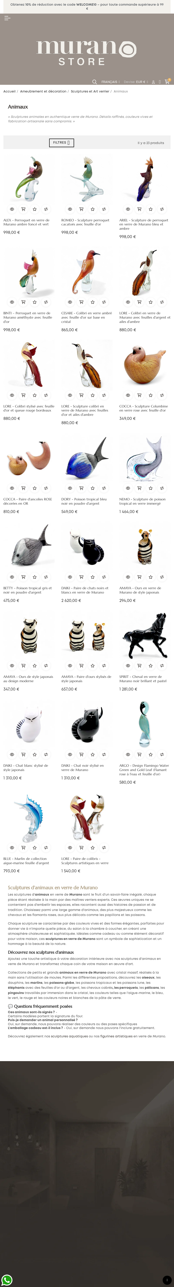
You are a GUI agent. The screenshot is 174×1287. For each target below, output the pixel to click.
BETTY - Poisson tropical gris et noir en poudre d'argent (27, 590)
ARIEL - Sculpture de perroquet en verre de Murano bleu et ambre (143, 224)
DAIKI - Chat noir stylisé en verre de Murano (82, 768)
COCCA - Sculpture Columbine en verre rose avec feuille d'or (143, 408)
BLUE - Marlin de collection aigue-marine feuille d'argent (26, 861)
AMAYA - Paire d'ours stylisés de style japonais (86, 679)
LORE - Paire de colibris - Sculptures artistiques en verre (85, 861)
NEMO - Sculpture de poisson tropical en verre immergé (142, 501)
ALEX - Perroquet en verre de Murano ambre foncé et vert (26, 222)
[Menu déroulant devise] (111, 82)
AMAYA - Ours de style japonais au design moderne (28, 679)
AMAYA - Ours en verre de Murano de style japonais (140, 590)
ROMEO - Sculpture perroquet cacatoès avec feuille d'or (85, 222)
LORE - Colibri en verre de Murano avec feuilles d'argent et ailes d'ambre (145, 317)
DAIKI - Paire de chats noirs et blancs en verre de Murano (85, 590)
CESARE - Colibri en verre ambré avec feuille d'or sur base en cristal (86, 317)
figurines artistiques (116, 1036)
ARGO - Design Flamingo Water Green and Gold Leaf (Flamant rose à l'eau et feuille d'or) (144, 770)
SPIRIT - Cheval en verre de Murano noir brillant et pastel (143, 679)
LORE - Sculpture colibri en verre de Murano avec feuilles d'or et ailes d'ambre (84, 410)
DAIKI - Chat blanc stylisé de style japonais (25, 768)
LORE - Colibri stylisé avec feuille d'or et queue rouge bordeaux (28, 408)
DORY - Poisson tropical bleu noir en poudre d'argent (84, 501)
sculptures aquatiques (69, 1036)
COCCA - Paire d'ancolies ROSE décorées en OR (27, 501)
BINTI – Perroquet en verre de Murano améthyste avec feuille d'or (27, 317)
